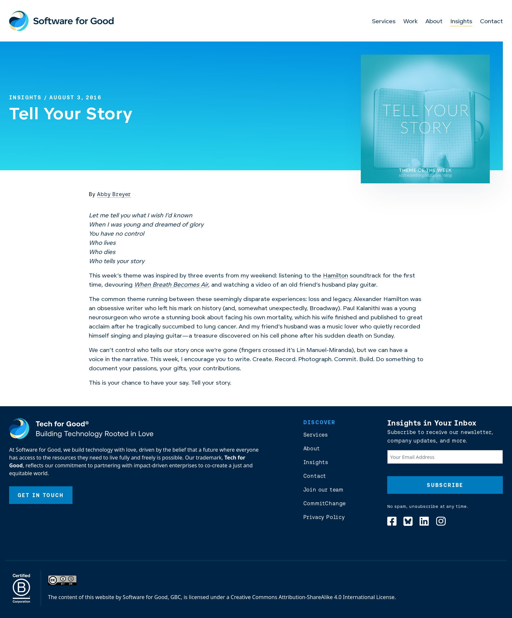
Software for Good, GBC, (152, 597)
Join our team (323, 490)
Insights (461, 22)
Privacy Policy (324, 517)
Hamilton (335, 276)
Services (383, 22)
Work (410, 22)
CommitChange (324, 503)
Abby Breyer (114, 194)
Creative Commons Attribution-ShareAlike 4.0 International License (313, 597)
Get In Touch (41, 495)
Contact (491, 22)
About (433, 22)
